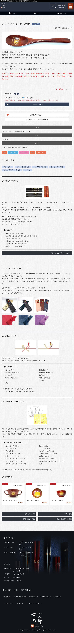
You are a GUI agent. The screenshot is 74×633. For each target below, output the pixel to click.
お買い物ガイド (9, 537)
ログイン (12, 13)
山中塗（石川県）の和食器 (12, 170)
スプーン (28, 170)
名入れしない (27, 98)
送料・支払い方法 (29, 518)
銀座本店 (8, 568)
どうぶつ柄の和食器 (57, 167)
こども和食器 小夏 (20, 596)
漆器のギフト (8, 167)
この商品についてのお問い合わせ (37, 119)
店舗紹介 (7, 563)
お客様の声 (34, 596)
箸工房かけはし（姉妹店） (13, 580)
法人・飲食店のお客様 (64, 518)
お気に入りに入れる (37, 115)
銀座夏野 (7, 596)
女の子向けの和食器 (40, 167)
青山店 (7, 573)
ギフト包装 (68, 513)
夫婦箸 (52, 6)
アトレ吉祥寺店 (19, 573)
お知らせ (58, 596)
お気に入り (61, 13)
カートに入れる (38, 104)
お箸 (16, 589)
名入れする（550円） (12, 98)
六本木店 (17, 577)
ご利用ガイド (8, 602)
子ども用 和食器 (26, 589)
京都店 (7, 577)
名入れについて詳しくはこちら (61, 253)
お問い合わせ (46, 596)
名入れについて (29, 513)
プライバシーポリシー (34, 602)
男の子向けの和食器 (23, 167)
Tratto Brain (52, 629)
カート (37, 13)
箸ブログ (20, 602)
